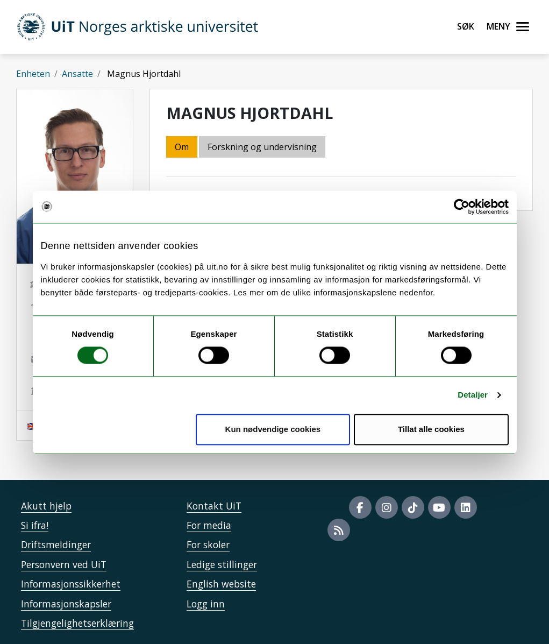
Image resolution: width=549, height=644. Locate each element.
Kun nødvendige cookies (273, 429)
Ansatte (77, 74)
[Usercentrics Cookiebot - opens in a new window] (462, 207)
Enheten (33, 74)
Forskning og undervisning (262, 147)
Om (182, 147)
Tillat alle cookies (431, 429)
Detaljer (473, 395)
